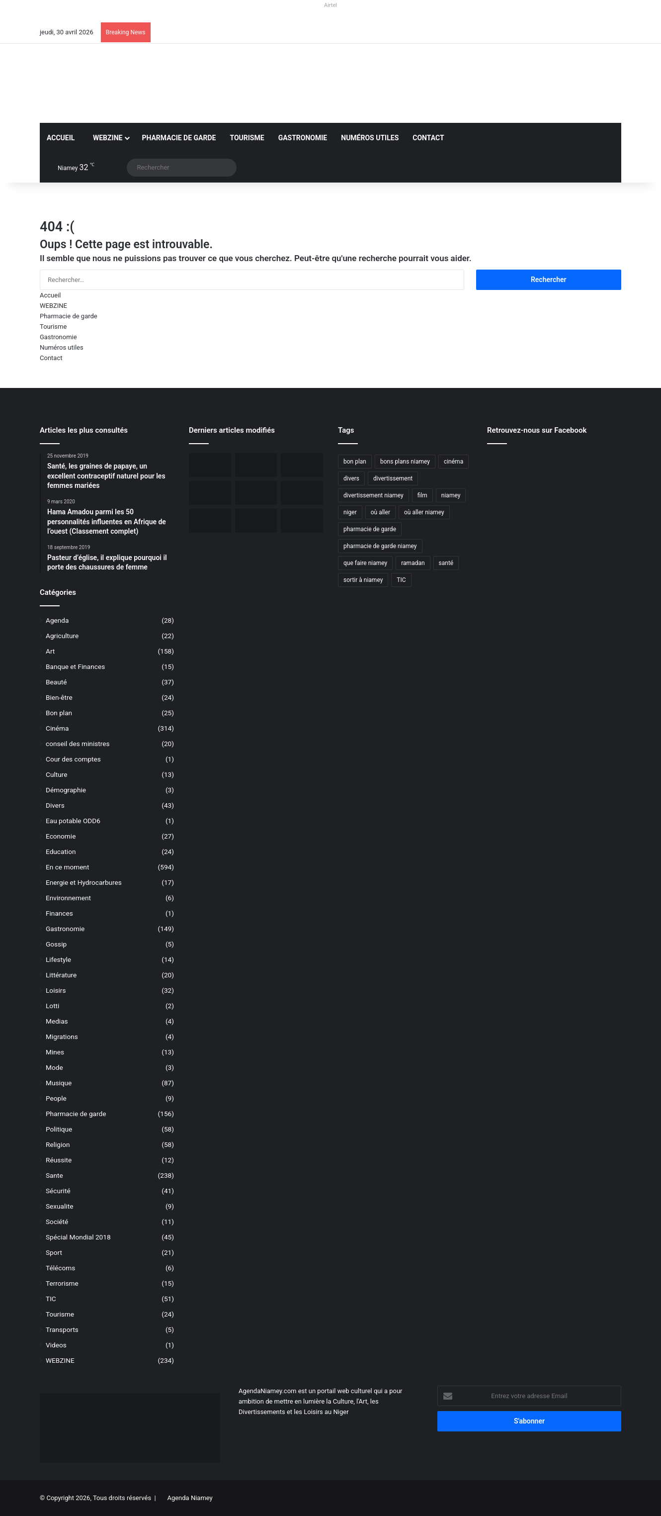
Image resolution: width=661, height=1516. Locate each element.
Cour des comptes (73, 759)
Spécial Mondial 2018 (78, 1237)
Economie (61, 836)
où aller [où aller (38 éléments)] (380, 512)
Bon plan (59, 713)
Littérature (61, 975)
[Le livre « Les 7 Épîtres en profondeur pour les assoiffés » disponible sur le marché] (210, 521)
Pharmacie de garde (179, 138)
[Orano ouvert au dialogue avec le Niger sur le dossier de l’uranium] (210, 465)
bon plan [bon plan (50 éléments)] (354, 461)
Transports (62, 1329)
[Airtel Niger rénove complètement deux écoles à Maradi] (256, 521)
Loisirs (56, 990)
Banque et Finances (75, 666)
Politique (59, 1129)
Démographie (66, 790)
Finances (59, 913)
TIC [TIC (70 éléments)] (401, 579)
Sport (54, 1252)
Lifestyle (58, 959)
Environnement (68, 898)
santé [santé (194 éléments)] (446, 563)
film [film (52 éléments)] (422, 495)
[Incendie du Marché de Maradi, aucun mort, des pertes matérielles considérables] (302, 465)
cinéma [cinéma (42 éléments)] (453, 461)
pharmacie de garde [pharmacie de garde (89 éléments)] (369, 529)
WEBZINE (105, 138)
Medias (57, 1021)
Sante (54, 1175)
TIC (51, 1299)
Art (50, 651)
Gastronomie (303, 138)
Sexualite (59, 1206)
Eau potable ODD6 (73, 821)
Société (57, 1222)
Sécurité (58, 1191)
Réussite (59, 1160)
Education (61, 851)
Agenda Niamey (189, 1498)
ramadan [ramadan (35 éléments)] (412, 563)
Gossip (56, 944)
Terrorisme (62, 1283)
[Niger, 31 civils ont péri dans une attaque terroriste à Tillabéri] (256, 493)
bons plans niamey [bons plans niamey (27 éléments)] (405, 461)
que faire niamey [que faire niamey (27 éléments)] (365, 563)
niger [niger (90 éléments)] (350, 512)
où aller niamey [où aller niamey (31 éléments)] (424, 512)
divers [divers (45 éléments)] (351, 478)
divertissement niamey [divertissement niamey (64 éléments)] (373, 495)
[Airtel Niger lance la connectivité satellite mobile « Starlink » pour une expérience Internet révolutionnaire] (302, 493)
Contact (428, 138)
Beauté (56, 682)
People (56, 1098)
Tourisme (247, 138)
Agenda (57, 620)
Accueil (61, 138)
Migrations (62, 1037)
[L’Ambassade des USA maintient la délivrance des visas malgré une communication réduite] (210, 493)
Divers (55, 805)
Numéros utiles (370, 138)
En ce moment (67, 867)
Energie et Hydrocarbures (84, 882)
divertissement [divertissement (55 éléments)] (393, 478)
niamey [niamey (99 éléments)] (451, 495)
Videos (56, 1345)
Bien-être (59, 697)
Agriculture (62, 636)
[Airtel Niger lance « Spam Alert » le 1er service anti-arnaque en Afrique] (302, 521)
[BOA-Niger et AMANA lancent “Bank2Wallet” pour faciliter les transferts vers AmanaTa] (256, 465)
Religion (58, 1144)
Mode (54, 1067)
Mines (55, 1052)
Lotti (52, 1006)
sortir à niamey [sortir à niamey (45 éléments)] (363, 579)
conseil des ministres (78, 744)
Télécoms (60, 1268)
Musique (59, 1083)
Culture (56, 774)
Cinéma (57, 728)
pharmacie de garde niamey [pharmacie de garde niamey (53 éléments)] (380, 546)
